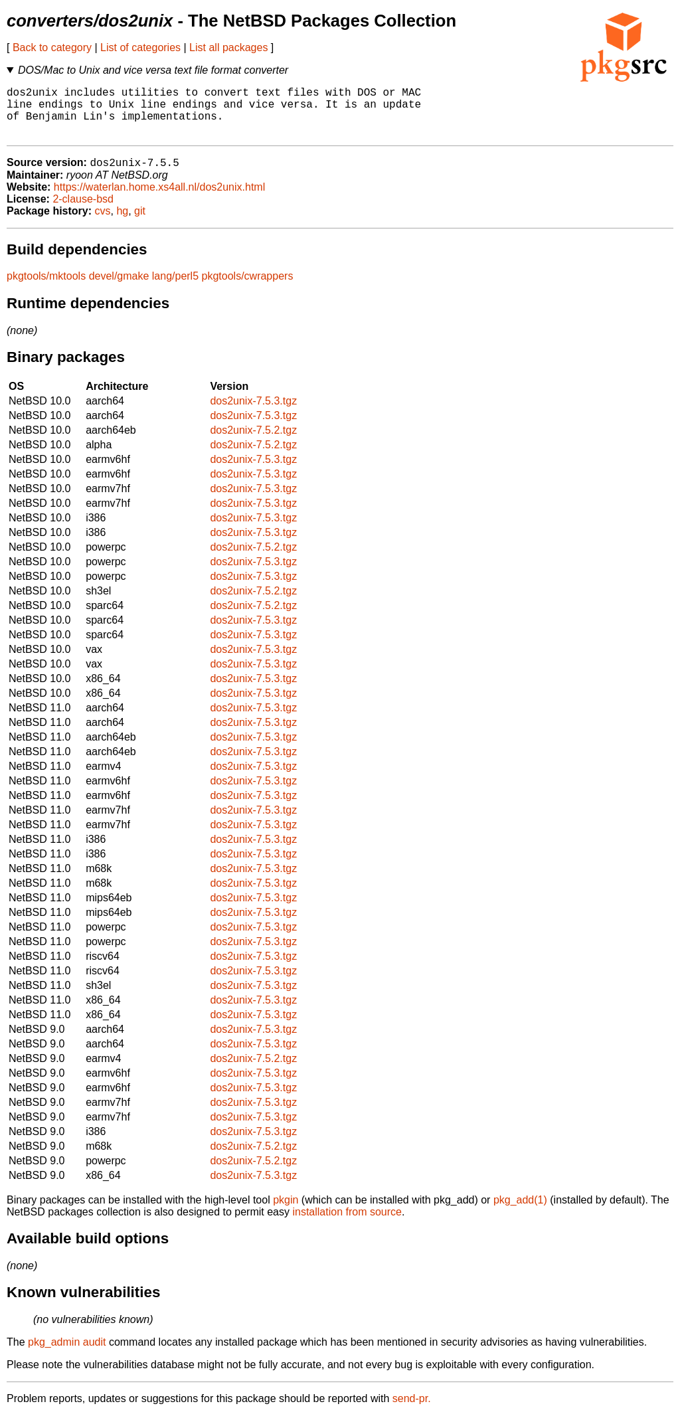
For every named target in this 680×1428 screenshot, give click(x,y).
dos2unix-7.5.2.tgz (253, 442)
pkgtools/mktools (46, 288)
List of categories (140, 47)
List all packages (228, 47)
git (139, 223)
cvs (103, 223)
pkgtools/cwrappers (248, 288)
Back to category (52, 47)
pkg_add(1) (520, 1212)
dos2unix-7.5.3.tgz (253, 413)
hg (122, 223)
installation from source (347, 1224)
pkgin (285, 1212)
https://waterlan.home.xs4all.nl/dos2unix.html (159, 199)
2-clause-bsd (83, 211)
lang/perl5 (175, 288)
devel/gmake (119, 288)
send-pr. (411, 1411)
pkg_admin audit (67, 1354)
